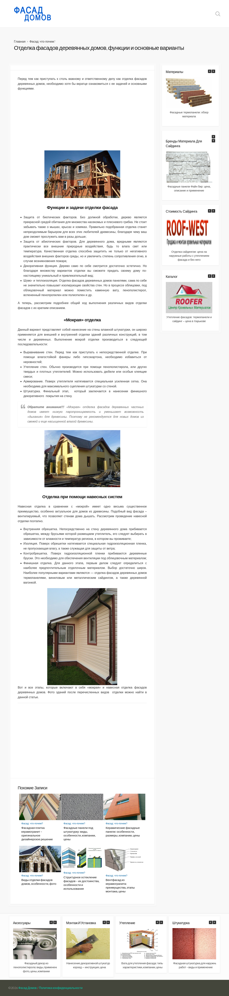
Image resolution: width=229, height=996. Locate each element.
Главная (20, 41)
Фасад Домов (27, 988)
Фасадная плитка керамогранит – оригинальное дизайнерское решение (37, 833)
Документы (204, 13)
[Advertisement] (82, 120)
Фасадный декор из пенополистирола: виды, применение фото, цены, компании (36, 967)
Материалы (152, 13)
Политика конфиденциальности (61, 988)
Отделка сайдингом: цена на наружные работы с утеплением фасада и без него (189, 255)
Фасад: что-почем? (127, 13)
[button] (213, 71)
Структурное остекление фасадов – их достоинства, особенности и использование (81, 882)
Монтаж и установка (179, 13)
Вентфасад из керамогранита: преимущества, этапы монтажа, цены (120, 885)
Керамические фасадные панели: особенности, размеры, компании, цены (123, 831)
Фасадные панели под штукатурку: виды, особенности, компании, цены (80, 833)
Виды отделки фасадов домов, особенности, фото (38, 881)
